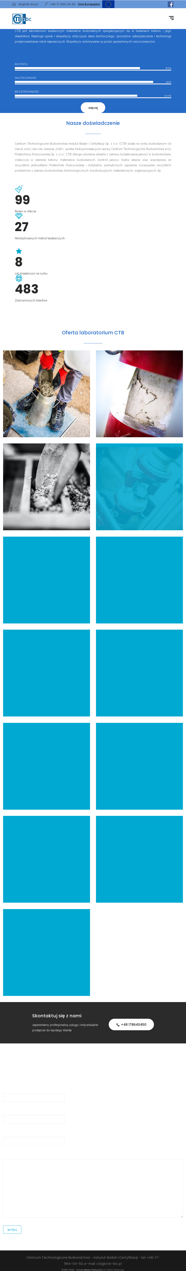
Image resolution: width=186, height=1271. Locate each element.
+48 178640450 (131, 1025)
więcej (93, 108)
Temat (34, 1137)
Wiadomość (93, 1185)
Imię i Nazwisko (34, 1093)
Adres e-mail (34, 1115)
